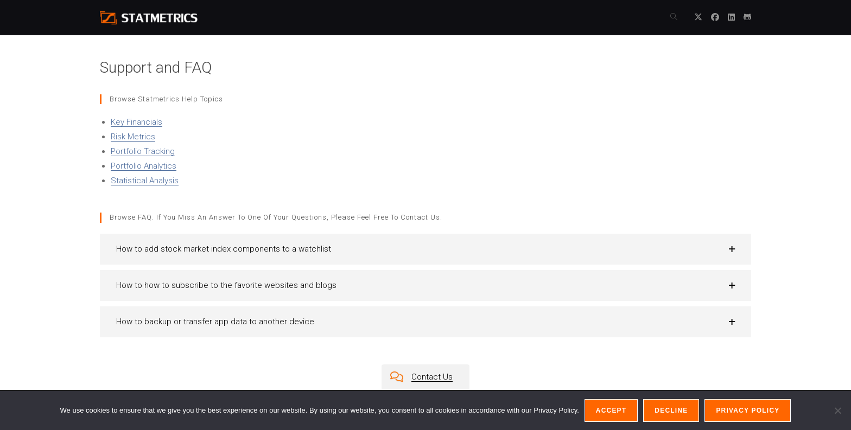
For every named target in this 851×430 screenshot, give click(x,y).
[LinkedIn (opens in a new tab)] (731, 17)
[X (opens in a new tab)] (698, 17)
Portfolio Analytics (143, 166)
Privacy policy (747, 410)
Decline (671, 410)
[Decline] (837, 410)
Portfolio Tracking (143, 151)
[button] (425, 249)
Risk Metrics (133, 137)
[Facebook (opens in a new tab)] (715, 17)
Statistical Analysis (145, 180)
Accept (611, 410)
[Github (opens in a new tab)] (747, 17)
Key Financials (136, 122)
